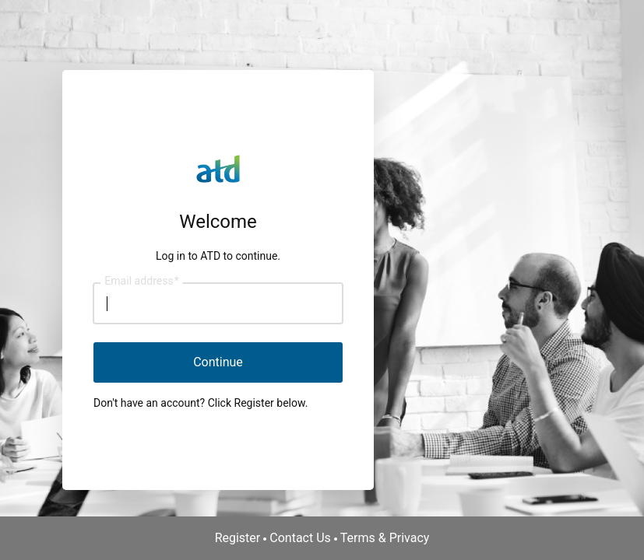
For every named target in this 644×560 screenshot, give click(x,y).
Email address (141, 281)
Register (238, 537)
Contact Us (300, 537)
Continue (218, 362)
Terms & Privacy (385, 537)
